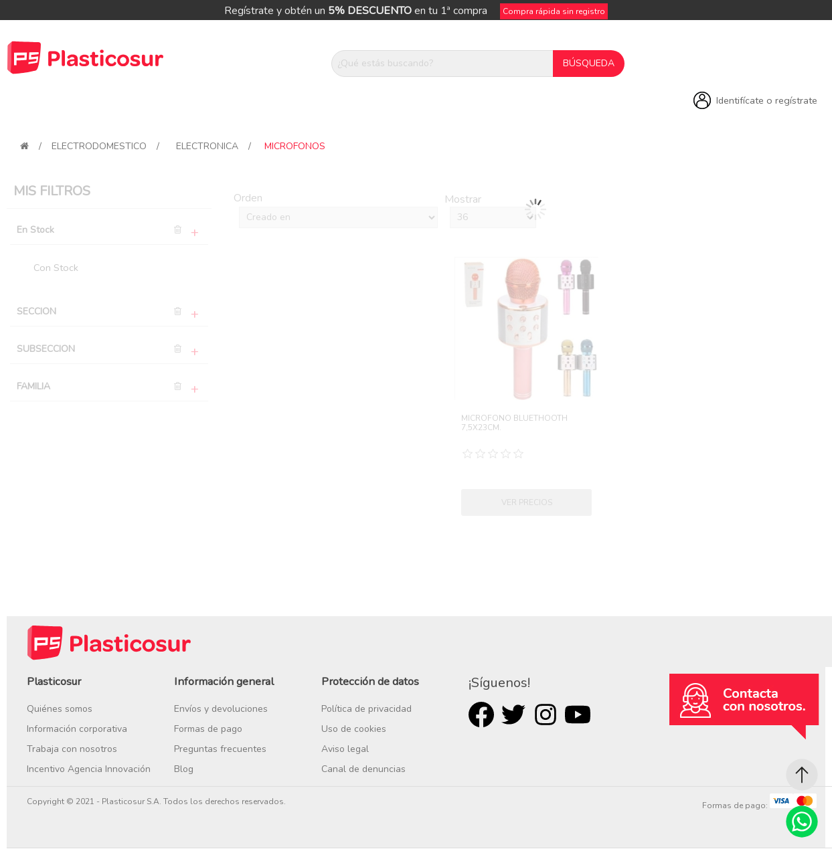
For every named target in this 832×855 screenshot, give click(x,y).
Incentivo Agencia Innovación (89, 769)
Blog (183, 769)
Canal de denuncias (363, 769)
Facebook (481, 714)
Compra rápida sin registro (554, 11)
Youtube (577, 714)
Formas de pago (208, 729)
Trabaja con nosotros (72, 749)
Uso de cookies (353, 729)
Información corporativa (77, 729)
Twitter (513, 714)
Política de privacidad (366, 708)
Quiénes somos (59, 708)
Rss (545, 714)
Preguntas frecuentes (220, 749)
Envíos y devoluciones (221, 708)
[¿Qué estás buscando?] (442, 63)
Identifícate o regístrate (766, 100)
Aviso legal (345, 749)
